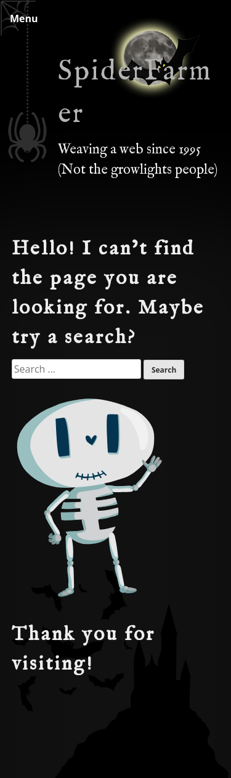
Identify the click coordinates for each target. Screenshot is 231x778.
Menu (24, 18)
